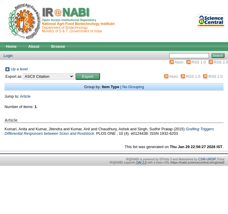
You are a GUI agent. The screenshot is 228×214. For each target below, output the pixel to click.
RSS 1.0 (198, 62)
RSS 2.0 (221, 62)
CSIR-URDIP (207, 159)
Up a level (19, 69)
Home (11, 46)
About (33, 46)
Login (8, 55)
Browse (58, 46)
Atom (179, 62)
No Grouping (133, 87)
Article (25, 96)
